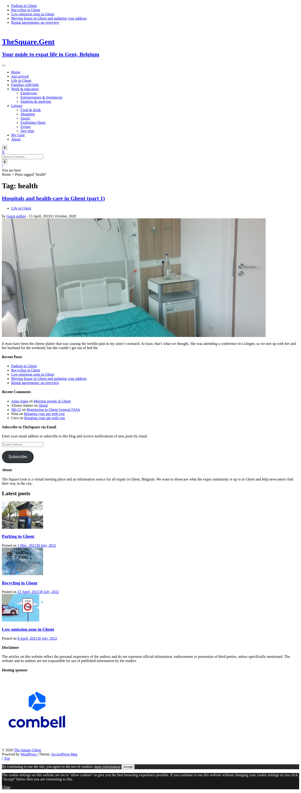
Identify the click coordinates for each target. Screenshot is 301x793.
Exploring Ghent (33, 122)
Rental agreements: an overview (35, 22)
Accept (128, 767)
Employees (29, 93)
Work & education (25, 89)
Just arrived (19, 76)
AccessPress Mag (64, 754)
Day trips (27, 131)
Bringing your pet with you (44, 414)
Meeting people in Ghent (52, 401)
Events (26, 127)
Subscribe (17, 456)
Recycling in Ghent (25, 10)
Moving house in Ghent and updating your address (49, 18)
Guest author (16, 216)
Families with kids (25, 85)
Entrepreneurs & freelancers (41, 97)
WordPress (29, 754)
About (16, 139)
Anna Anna (19, 401)
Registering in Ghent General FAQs (53, 410)
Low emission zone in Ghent (32, 14)
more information (107, 767)
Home (15, 72)
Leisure (16, 106)
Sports (25, 118)
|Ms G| (16, 410)
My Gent (17, 135)
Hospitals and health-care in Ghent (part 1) (53, 198)
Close (6, 787)
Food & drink (31, 110)
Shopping (28, 114)
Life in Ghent (21, 80)
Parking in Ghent (24, 6)
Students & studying (36, 101)
